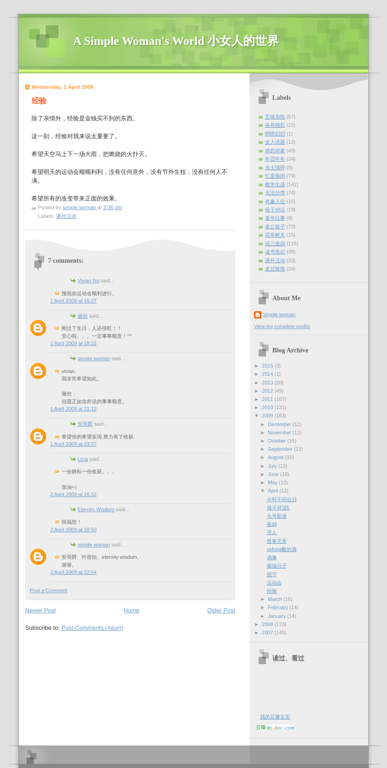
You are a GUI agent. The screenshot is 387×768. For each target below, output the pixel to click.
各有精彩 (275, 125)
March (275, 599)
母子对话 (275, 209)
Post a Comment (48, 590)
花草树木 (275, 235)
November (280, 432)
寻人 (272, 532)
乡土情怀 (275, 167)
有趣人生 (275, 201)
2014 (268, 374)
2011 (268, 399)
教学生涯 (275, 184)
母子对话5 (278, 507)
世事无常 (277, 541)
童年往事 (275, 218)
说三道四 (275, 243)
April (273, 490)
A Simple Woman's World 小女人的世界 (176, 41)
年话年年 (275, 159)
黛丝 (83, 316)
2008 (268, 624)
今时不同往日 (282, 499)
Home (132, 610)
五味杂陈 (275, 116)
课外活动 (66, 216)
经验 (272, 591)
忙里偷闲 (275, 175)
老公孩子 (275, 226)
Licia (83, 459)
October (277, 440)
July (273, 466)
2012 (268, 391)
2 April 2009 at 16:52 (73, 494)
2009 (268, 415)
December (280, 424)
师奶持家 (275, 150)
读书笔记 (275, 251)
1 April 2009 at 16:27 (73, 300)
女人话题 (275, 142)
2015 (268, 365)
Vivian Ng (88, 280)
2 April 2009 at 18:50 (73, 529)
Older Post (221, 610)
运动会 (274, 582)
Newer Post (40, 610)
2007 (268, 632)
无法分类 (275, 192)
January (277, 616)
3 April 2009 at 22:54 (73, 572)
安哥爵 (85, 424)
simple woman (94, 358)
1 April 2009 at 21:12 (73, 408)
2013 (268, 382)
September (281, 449)
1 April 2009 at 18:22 (73, 343)
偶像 (272, 557)
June (274, 474)
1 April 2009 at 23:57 (73, 444)
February (278, 607)
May (273, 482)
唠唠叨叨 (275, 133)
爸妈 (272, 524)
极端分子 (277, 565)
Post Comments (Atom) (92, 627)
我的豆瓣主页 (275, 716)
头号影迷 (277, 516)
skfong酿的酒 (282, 549)
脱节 (272, 574)
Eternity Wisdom (96, 509)
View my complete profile (282, 326)
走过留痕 (275, 268)
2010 (268, 407)
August (276, 457)
